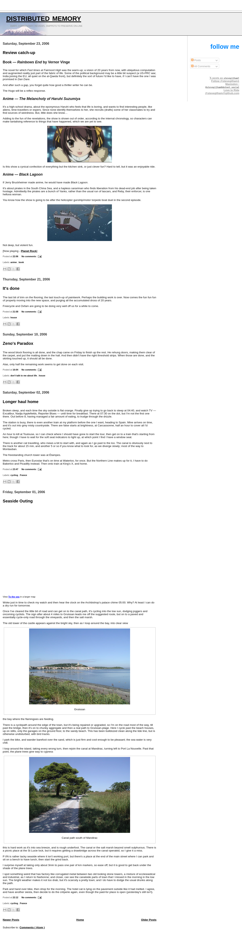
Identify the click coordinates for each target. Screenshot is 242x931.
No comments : (29, 256)
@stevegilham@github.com (222, 93)
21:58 (16, 311)
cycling (15, 475)
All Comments (200, 66)
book (21, 262)
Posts (196, 60)
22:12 (16, 897)
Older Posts (148, 919)
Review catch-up (19, 52)
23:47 (16, 469)
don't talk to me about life (24, 375)
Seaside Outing (18, 501)
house (14, 317)
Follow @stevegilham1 (225, 81)
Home (80, 919)
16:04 (16, 369)
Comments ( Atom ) (32, 927)
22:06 (16, 256)
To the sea (13, 597)
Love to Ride (231, 90)
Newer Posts (11, 919)
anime (14, 262)
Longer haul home (21, 401)
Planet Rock (29, 251)
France (23, 475)
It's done (11, 288)
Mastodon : (222, 85)
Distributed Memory (43, 17)
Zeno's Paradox (18, 343)
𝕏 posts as (224, 78)
